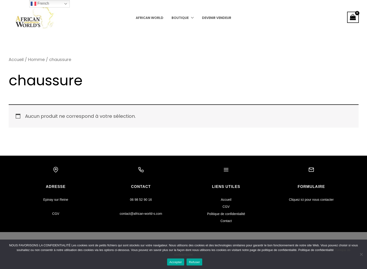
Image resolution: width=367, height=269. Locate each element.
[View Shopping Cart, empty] (353, 17)
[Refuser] (361, 254)
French (40, 4)
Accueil (16, 59)
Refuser (194, 262)
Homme (37, 59)
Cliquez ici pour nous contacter (311, 199)
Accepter (175, 262)
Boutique (180, 17)
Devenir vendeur (215, 17)
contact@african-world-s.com (141, 213)
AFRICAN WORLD (151, 17)
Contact (226, 221)
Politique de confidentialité (226, 214)
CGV (55, 213)
